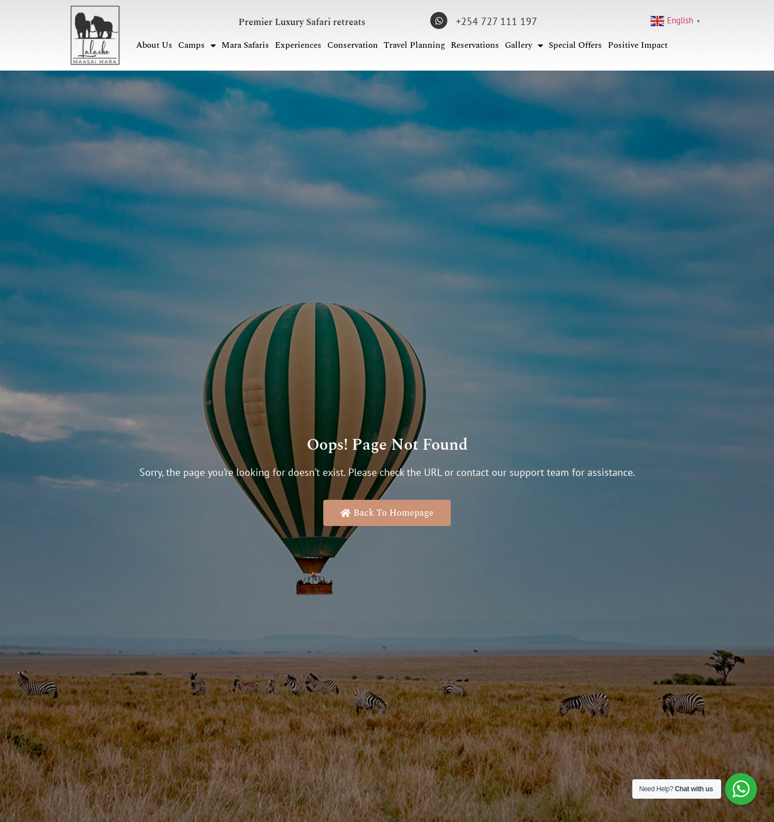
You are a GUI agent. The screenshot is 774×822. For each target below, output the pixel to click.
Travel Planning (414, 45)
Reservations (475, 45)
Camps (197, 46)
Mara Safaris (245, 45)
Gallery (524, 46)
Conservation (352, 45)
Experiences (298, 45)
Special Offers (575, 45)
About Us (154, 45)
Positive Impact (638, 45)
